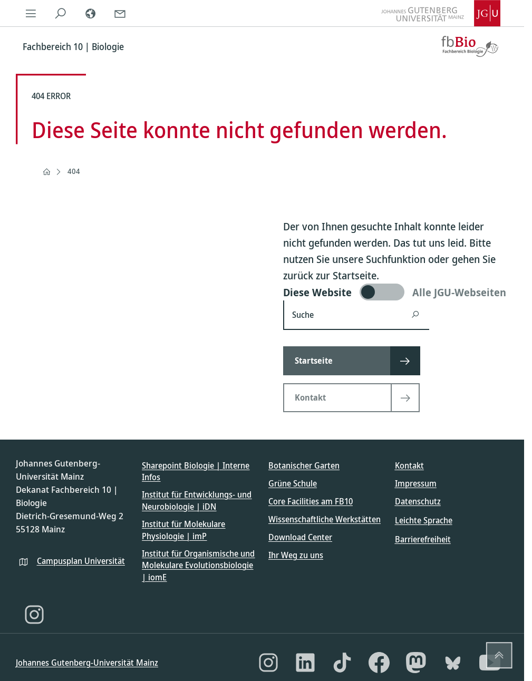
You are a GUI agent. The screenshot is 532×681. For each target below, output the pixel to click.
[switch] (395, 292)
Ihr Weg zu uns (295, 555)
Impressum (416, 483)
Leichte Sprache (423, 520)
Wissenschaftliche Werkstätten (324, 519)
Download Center (300, 537)
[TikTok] (342, 662)
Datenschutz (418, 501)
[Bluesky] (452, 662)
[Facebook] (379, 662)
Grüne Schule (292, 483)
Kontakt (409, 465)
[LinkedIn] (305, 662)
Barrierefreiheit (423, 539)
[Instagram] (34, 614)
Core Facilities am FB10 (310, 501)
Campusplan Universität (81, 561)
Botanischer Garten (304, 465)
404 (73, 171)
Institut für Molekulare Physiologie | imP (183, 529)
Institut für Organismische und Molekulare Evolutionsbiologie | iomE (198, 565)
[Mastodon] (416, 662)
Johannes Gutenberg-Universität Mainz (87, 662)
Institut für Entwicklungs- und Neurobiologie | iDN (197, 500)
